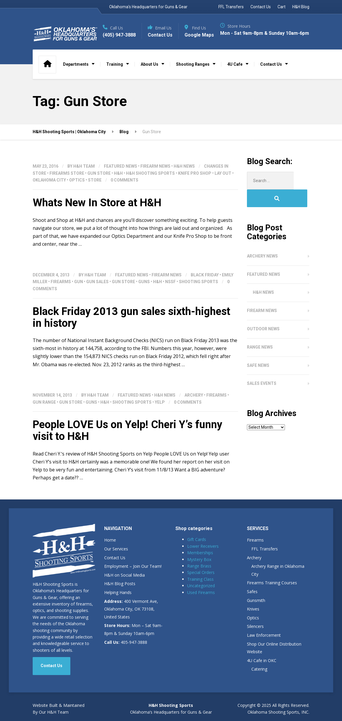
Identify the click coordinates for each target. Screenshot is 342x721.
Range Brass (199, 575)
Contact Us (260, 6)
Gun (78, 291)
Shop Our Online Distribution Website (274, 657)
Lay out (223, 182)
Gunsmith (256, 610)
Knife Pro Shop (194, 182)
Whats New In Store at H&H (97, 212)
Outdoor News (263, 320)
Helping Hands (118, 602)
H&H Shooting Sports (150, 182)
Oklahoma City (49, 189)
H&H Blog (300, 6)
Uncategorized (201, 595)
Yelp (160, 411)
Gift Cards (196, 549)
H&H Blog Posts (119, 593)
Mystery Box (199, 569)
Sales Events (261, 375)
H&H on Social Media (124, 584)
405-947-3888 (125, 651)
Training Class (200, 588)
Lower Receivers (203, 555)
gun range (44, 411)
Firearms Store (66, 182)
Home (110, 549)
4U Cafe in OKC (261, 670)
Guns (144, 291)
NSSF (170, 291)
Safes (252, 601)
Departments (76, 73)
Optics (77, 189)
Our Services (116, 558)
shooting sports (198, 291)
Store (95, 189)
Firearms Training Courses (272, 592)
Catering (259, 678)
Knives (253, 618)
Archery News (262, 247)
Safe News (258, 357)
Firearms (61, 291)
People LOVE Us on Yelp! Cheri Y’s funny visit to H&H (127, 440)
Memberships (200, 562)
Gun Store (99, 182)
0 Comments (124, 189)
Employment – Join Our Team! (133, 575)
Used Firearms (201, 602)
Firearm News (155, 175)
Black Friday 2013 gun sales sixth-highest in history (131, 327)
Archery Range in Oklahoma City (277, 579)
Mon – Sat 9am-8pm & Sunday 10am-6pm (133, 639)
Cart (281, 6)
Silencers (255, 635)
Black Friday (205, 284)
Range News (260, 338)
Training (114, 73)
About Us (149, 73)
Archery (194, 404)
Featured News (120, 175)
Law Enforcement (264, 644)
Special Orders (201, 582)
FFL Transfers (231, 6)
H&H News (184, 175)
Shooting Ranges (193, 73)
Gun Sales (97, 291)
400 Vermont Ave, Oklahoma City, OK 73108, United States (131, 618)
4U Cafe (235, 73)
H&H (118, 182)
